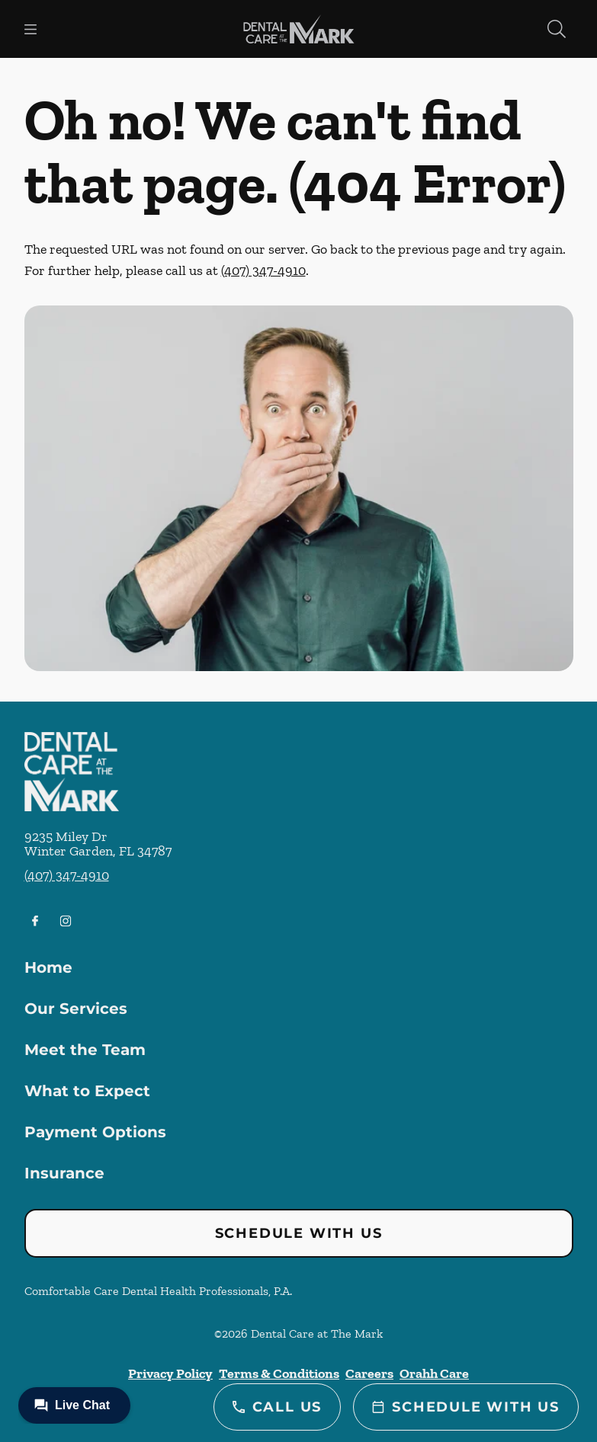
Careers (369, 1373)
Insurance (64, 1173)
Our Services (75, 1008)
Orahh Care (434, 1373)
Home (48, 967)
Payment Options (95, 1132)
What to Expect (87, 1091)
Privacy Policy (170, 1373)
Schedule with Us (299, 1233)
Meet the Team (85, 1050)
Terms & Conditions (279, 1373)
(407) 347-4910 (263, 270)
